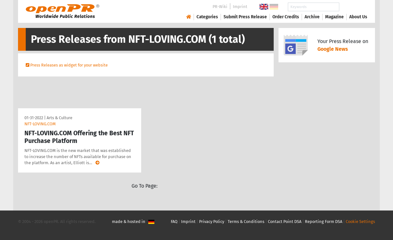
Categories (207, 17)
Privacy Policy (211, 221)
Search (353, 7)
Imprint (240, 6)
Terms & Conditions (246, 221)
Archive (312, 17)
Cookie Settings (360, 221)
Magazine (334, 17)
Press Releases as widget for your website (69, 65)
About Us (358, 17)
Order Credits (285, 17)
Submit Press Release (245, 17)
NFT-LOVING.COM (40, 123)
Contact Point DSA (284, 221)
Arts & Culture (59, 117)
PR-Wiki (220, 6)
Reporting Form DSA (323, 221)
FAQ (174, 221)
